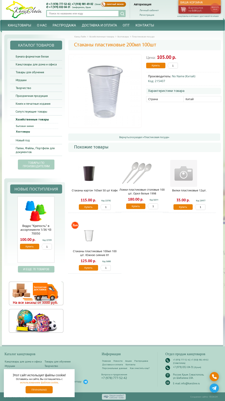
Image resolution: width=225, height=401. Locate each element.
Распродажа (64, 25)
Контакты (144, 25)
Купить (156, 65)
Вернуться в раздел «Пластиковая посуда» (144, 137)
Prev (13, 231)
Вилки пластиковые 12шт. (189, 190)
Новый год (23, 140)
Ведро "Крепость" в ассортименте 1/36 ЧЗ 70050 (35, 229)
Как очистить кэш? (140, 368)
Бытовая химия (25, 126)
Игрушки (21, 80)
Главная (106, 360)
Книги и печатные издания (33, 103)
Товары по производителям (36, 164)
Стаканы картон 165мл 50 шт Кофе (95, 190)
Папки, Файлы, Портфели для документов (35, 150)
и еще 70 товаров (36, 269)
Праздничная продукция (32, 96)
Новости (117, 360)
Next (59, 231)
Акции (128, 360)
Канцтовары (19, 25)
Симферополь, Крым (81, 7)
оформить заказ (215, 8)
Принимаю (39, 389)
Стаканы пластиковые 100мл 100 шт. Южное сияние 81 (95, 253)
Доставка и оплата (99, 25)
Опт (126, 25)
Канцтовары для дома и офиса (36, 64)
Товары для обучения (30, 72)
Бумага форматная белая (32, 56)
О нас (42, 25)
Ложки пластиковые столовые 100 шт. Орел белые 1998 (142, 191)
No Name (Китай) (183, 76)
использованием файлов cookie (39, 382)
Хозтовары (23, 131)
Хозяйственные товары (32, 119)
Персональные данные (114, 368)
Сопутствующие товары (31, 111)
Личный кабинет (149, 10)
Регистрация (147, 14)
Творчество (23, 88)
